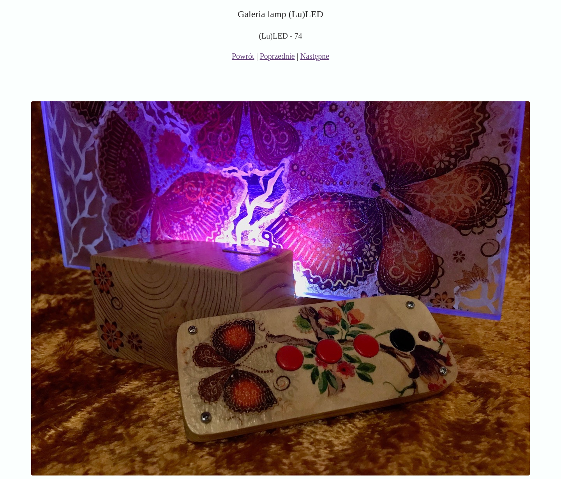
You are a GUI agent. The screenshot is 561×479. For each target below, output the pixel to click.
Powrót (243, 56)
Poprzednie (277, 56)
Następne (314, 56)
